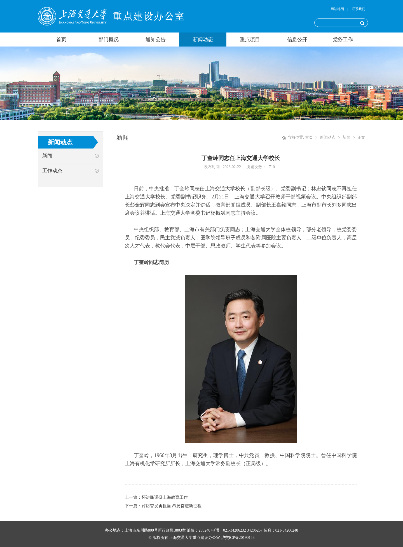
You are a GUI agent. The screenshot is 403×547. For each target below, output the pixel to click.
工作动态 (52, 170)
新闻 (47, 156)
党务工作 (343, 39)
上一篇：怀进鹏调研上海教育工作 (156, 497)
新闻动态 (203, 39)
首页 (61, 39)
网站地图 (337, 9)
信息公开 (297, 39)
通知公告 (156, 39)
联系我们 (358, 9)
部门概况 (109, 39)
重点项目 (250, 39)
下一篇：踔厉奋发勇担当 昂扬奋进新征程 (163, 506)
